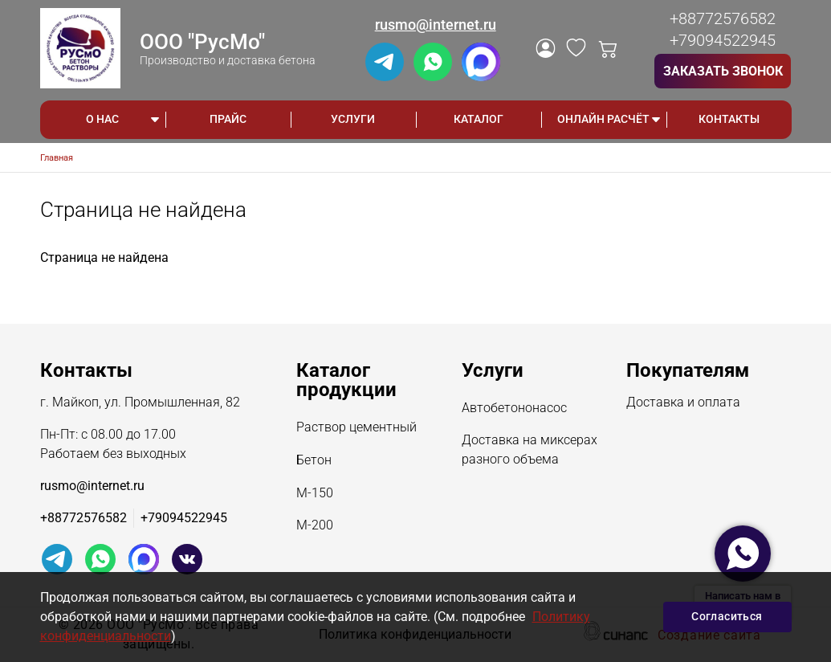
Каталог (478, 118)
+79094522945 (723, 40)
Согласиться (726, 616)
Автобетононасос (514, 409)
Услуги (353, 118)
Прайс (228, 118)
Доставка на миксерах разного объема (529, 450)
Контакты (729, 118)
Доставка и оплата (683, 403)
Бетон (314, 461)
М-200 (314, 526)
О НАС (102, 118)
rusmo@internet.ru (435, 24)
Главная (56, 158)
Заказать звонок (723, 71)
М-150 (314, 494)
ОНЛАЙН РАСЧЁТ (603, 118)
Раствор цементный (356, 428)
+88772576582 (723, 18)
